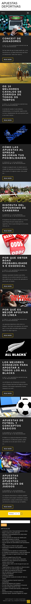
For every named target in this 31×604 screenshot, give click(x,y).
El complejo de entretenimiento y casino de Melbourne (16, 552)
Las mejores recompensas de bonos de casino (14, 570)
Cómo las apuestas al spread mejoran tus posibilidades (14, 152)
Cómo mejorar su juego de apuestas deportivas (14, 541)
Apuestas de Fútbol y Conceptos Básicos (13, 424)
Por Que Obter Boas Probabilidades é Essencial (15, 261)
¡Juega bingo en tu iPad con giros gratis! (12, 545)
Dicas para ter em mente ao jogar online (12, 568)
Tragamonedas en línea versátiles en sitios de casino (15, 567)
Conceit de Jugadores (11, 40)
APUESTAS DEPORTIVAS (11, 5)
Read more (8, 59)
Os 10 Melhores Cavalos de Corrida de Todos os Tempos (12, 93)
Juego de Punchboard (7, 573)
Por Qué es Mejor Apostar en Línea (15, 312)
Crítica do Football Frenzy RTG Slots (11, 557)
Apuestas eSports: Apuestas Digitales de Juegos (13, 481)
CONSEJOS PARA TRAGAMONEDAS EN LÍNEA (15, 531)
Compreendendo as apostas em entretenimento (14, 550)
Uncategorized (11, 46)
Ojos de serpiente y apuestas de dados (12, 572)
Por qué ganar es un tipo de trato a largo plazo (14, 559)
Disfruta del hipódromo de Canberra (14, 208)
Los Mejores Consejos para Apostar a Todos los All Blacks (15, 367)
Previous (11, 513)
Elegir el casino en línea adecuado (11, 532)
